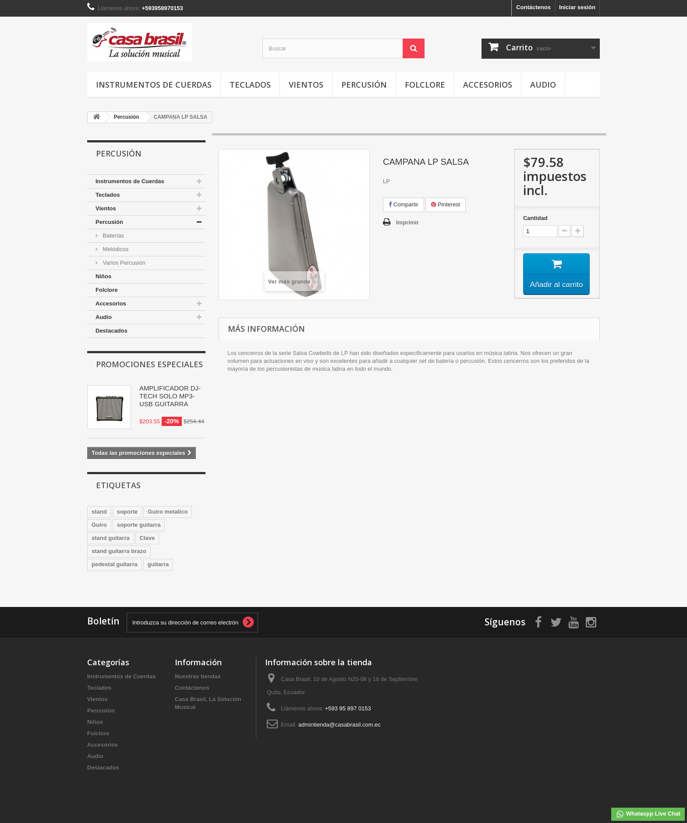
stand (99, 511)
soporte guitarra (139, 524)
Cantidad (535, 218)
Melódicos (114, 249)
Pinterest (445, 204)
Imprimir (407, 222)
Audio (543, 84)
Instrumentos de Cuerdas (154, 84)
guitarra (158, 564)
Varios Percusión (123, 262)
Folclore (425, 84)
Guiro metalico (168, 511)
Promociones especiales (149, 364)
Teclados (250, 84)
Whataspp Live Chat (648, 814)
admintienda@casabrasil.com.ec (339, 724)
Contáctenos (533, 7)
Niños (103, 276)
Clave (147, 538)
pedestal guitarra (115, 564)
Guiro (99, 524)
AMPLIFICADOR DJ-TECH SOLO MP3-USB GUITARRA (170, 396)
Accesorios (487, 84)
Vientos (306, 84)
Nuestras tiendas (198, 676)
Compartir (403, 204)
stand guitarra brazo (119, 551)
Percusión (364, 84)
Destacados (111, 330)
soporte (127, 511)
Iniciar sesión (577, 7)
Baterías (112, 235)
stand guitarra (111, 538)
